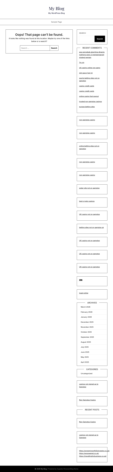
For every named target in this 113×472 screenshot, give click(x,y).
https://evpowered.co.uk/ (89, 453)
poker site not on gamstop (89, 188)
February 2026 (86, 312)
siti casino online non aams (89, 68)
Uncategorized (86, 373)
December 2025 (87, 322)
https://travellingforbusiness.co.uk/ (92, 456)
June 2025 (85, 352)
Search (82, 33)
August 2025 (86, 342)
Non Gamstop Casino (87, 400)
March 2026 (85, 307)
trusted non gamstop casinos (90, 101)
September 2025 (87, 337)
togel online (83, 293)
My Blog (56, 7)
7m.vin (81, 62)
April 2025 (85, 362)
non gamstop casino (87, 120)
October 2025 (86, 332)
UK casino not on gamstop (89, 214)
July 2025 (85, 347)
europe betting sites (87, 107)
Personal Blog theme (70, 469)
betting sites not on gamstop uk (91, 227)
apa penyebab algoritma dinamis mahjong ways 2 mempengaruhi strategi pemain (92, 55)
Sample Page (56, 22)
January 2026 (86, 317)
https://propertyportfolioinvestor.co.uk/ (94, 451)
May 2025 (85, 357)
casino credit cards (86, 86)
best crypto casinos (86, 201)
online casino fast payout (89, 96)
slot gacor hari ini (86, 73)
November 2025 (87, 327)
